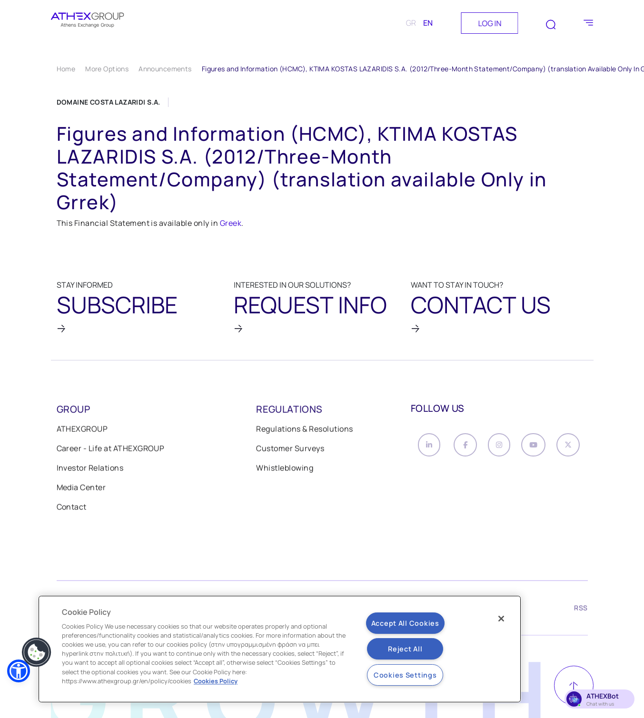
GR (411, 23)
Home (66, 68)
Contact (72, 508)
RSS (580, 609)
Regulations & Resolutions (304, 430)
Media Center (81, 488)
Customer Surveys (290, 449)
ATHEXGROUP (82, 430)
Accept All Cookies (405, 623)
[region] (279, 649)
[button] (19, 671)
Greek (230, 223)
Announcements (165, 68)
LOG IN (489, 23)
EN (428, 23)
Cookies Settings (405, 674)
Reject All (405, 648)
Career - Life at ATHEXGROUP (111, 449)
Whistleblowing (284, 469)
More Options (107, 68)
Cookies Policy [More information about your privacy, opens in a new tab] (216, 681)
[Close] (501, 618)
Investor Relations (90, 469)
